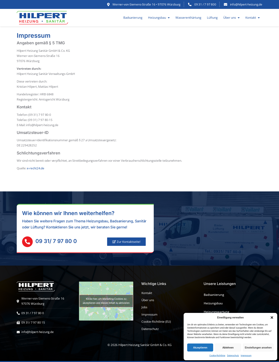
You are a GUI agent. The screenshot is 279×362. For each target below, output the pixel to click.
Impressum (246, 355)
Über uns (231, 17)
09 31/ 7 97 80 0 (56, 241)
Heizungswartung (216, 312)
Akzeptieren (200, 347)
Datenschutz (233, 355)
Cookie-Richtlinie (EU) (156, 321)
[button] (272, 317)
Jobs (144, 307)
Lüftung (212, 17)
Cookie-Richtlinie (217, 355)
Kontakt (252, 17)
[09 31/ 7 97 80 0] (27, 241)
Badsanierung (132, 17)
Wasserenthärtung (188, 17)
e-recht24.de (35, 168)
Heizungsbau (159, 17)
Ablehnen (228, 347)
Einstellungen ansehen (258, 347)
